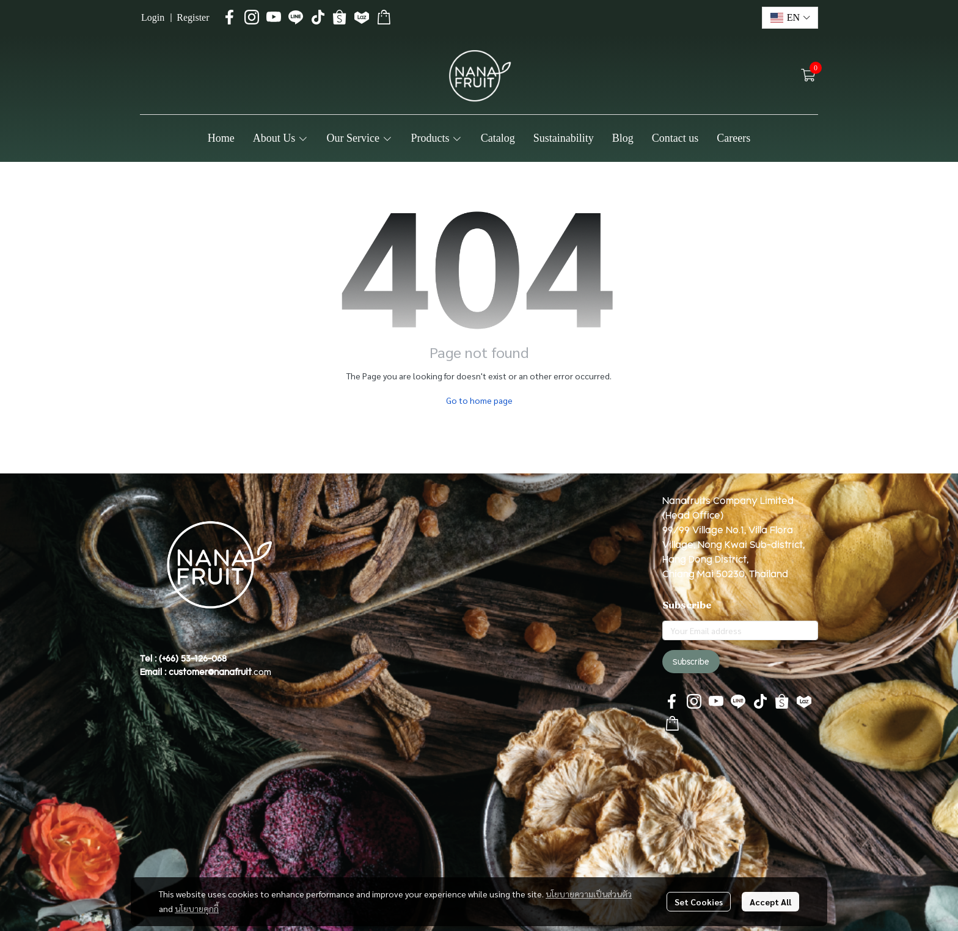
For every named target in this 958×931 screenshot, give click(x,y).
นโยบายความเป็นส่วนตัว (589, 893)
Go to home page (479, 400)
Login (152, 17)
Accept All (770, 901)
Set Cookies (699, 901)
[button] (790, 18)
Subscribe (691, 661)
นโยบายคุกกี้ (197, 908)
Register (193, 17)
